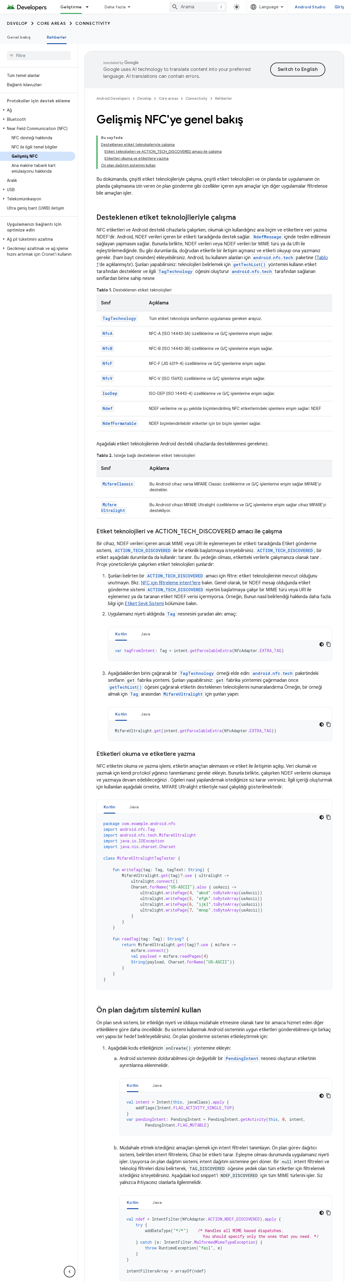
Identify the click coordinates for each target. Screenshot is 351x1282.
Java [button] (145, 634)
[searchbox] (39, 55)
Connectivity (93, 23)
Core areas (51, 23)
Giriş (339, 7)
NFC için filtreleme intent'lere (171, 583)
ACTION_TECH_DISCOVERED (143, 550)
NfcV (107, 378)
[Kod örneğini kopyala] (328, 644)
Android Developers (113, 98)
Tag (171, 614)
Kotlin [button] (121, 634)
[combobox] (198, 7)
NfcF (107, 363)
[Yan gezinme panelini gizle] (69, 1271)
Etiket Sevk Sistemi (144, 604)
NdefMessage (267, 237)
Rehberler (223, 98)
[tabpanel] (220, 650)
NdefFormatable (119, 423)
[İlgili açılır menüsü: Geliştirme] (90, 7)
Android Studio (310, 7)
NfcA (107, 333)
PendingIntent (242, 1058)
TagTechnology (175, 271)
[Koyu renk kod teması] (321, 644)
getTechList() (249, 264)
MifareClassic (117, 484)
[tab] (121, 634)
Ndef (107, 408)
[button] (37, 110)
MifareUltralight (113, 507)
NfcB (107, 348)
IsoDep (109, 393)
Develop (17, 23)
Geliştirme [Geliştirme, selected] (71, 7)
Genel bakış (19, 37)
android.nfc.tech (273, 257)
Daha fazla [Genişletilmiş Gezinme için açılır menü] (115, 7)
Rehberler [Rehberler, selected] (57, 37)
